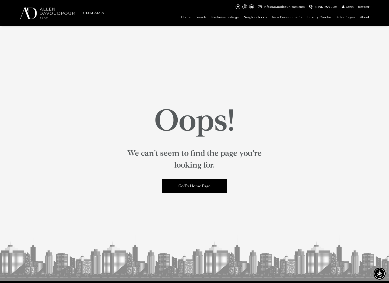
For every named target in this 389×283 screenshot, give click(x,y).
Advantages (345, 17)
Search (201, 17)
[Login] (348, 7)
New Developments (287, 17)
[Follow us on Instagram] (244, 6)
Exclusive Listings (224, 17)
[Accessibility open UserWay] (380, 274)
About (364, 17)
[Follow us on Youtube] (238, 6)
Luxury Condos (319, 17)
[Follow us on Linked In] (251, 6)
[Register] (363, 7)
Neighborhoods (255, 17)
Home (185, 17)
